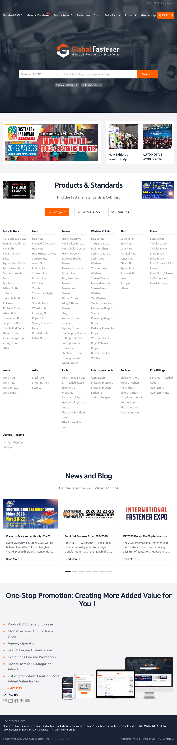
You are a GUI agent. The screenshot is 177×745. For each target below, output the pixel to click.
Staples (36, 387)
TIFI (51, 729)
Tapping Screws (71, 328)
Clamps (7, 447)
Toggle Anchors (129, 412)
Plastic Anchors (129, 407)
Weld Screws (10, 387)
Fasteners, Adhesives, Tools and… (118, 725)
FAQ (159, 738)
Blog (97, 15)
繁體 (156, 3)
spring (65, 417)
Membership (148, 15)
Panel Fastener (159, 283)
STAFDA (31, 729)
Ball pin (125, 283)
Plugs (65, 313)
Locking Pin (127, 238)
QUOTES (166, 15)
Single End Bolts (13, 323)
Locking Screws (71, 358)
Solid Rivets (157, 238)
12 (68, 738)
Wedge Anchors (129, 382)
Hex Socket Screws (73, 243)
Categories (57, 212)
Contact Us (168, 738)
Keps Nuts (38, 318)
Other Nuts (39, 338)
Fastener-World (74, 725)
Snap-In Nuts (40, 303)
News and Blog (88, 476)
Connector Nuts (159, 392)
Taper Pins (126, 258)
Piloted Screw (70, 298)
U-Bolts (7, 293)
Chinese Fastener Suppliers (17, 725)
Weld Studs (10, 392)
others (6, 348)
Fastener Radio (41, 725)
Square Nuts (39, 258)
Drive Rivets (157, 258)
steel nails (38, 377)
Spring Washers (100, 253)
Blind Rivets (157, 253)
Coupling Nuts (41, 313)
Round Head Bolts (14, 268)
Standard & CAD (12, 15)
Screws (66, 231)
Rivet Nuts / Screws (162, 273)
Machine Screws (71, 238)
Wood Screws (70, 363)
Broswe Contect (91, 85)
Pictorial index (88, 212)
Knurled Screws (71, 318)
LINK (140, 725)
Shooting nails (41, 382)
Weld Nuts (9, 377)
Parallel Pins (128, 253)
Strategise (42, 729)
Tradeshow (83, 15)
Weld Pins (9, 382)
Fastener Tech (57, 725)
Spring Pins (127, 268)
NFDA (163, 725)
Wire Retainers (100, 338)
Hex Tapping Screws (74, 333)
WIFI (57, 729)
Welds (6, 370)
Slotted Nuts (40, 273)
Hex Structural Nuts (44, 253)
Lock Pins (126, 248)
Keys (123, 278)
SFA (24, 729)
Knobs (65, 407)
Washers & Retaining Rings (103, 231)
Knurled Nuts (40, 333)
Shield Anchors (129, 392)
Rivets (153, 231)
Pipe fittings (157, 370)
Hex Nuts (37, 238)
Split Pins (126, 243)
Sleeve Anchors (129, 377)
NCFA (155, 725)
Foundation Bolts (13, 318)
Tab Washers (98, 298)
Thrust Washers (100, 243)
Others (66, 323)
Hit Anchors (127, 387)
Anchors (125, 370)
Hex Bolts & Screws (14, 238)
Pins (123, 231)
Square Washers (101, 278)
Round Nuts (39, 278)
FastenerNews (91, 725)
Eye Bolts (8, 283)
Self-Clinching (158, 278)
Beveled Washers (101, 283)
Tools (65, 370)
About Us (126, 738)
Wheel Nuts (39, 308)
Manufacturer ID (62, 15)
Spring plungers (100, 397)
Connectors (157, 387)
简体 (149, 3)
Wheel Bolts (10, 313)
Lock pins (96, 392)
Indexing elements (102, 370)
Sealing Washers (101, 303)
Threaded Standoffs (73, 412)
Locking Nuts (40, 268)
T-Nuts (36, 288)
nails (35, 370)
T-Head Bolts (10, 288)
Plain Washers (99, 248)
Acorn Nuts (39, 263)
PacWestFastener (12, 729)
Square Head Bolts (14, 263)
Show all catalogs (67, 85)
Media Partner (112, 15)
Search (147, 74)
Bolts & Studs (11, 231)
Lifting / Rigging (13, 442)
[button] (75, 157)
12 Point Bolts (11, 308)
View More (14, 687)
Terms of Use (148, 738)
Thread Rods (10, 333)
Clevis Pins (127, 263)
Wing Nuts (38, 283)
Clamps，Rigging (13, 434)
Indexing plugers (101, 387)
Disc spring (97, 238)
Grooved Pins (128, 273)
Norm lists (120, 212)
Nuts (35, 231)
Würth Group (68, 729)
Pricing (131, 15)
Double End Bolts (13, 328)
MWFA (147, 725)
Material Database (38, 15)
